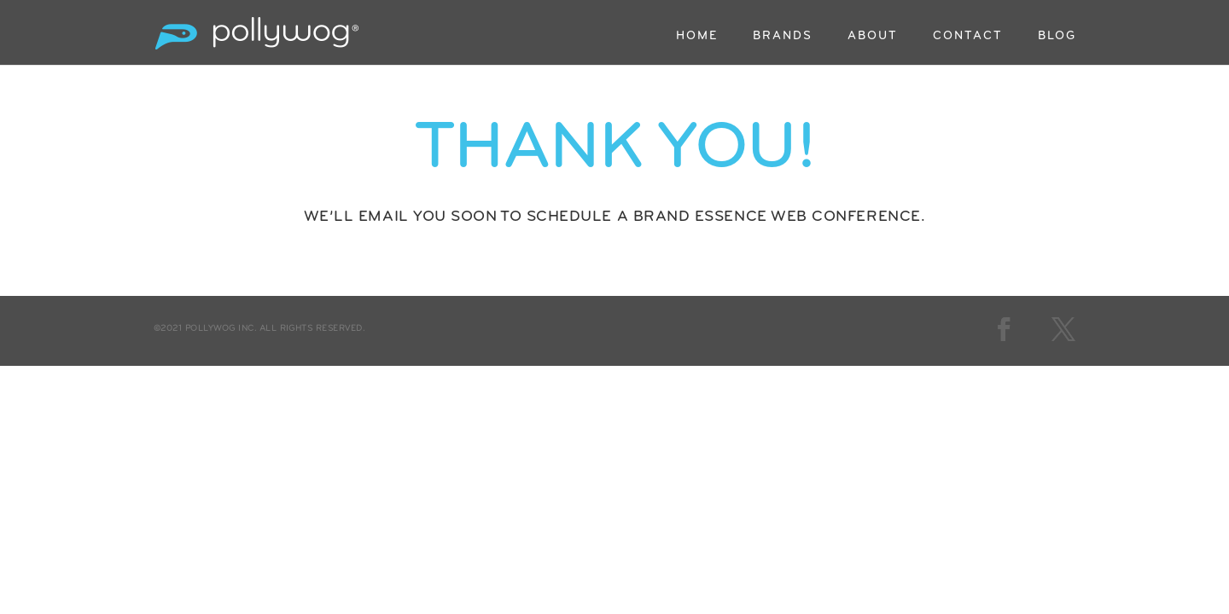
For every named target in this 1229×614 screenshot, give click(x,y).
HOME (697, 37)
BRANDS (783, 37)
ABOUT (872, 37)
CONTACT (968, 37)
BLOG (1057, 37)
